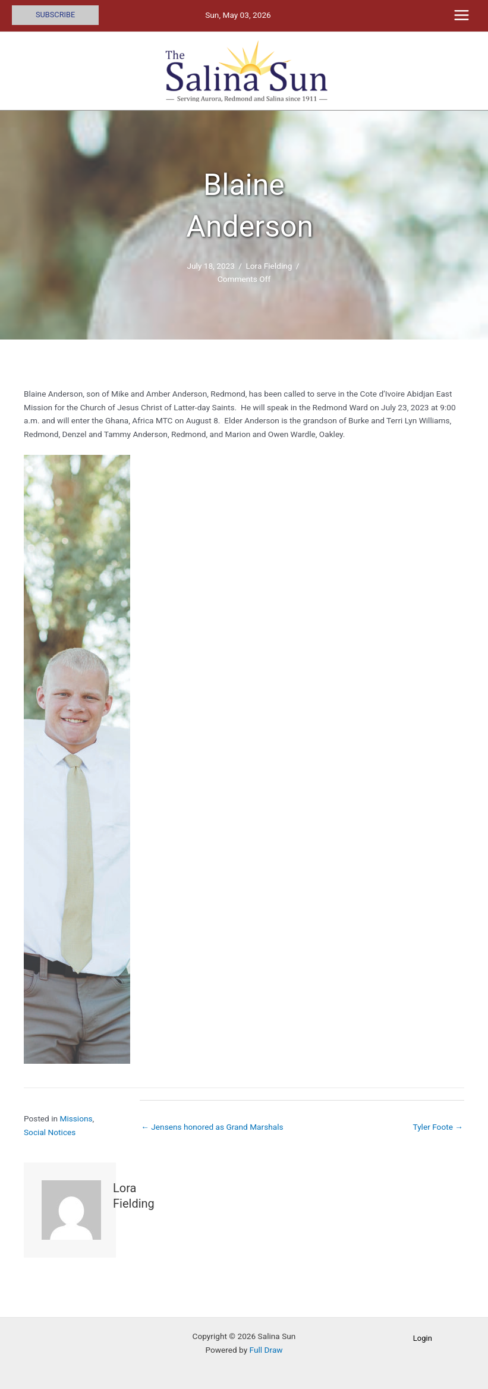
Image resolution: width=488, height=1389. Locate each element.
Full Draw (266, 1350)
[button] (55, 15)
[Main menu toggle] (462, 15)
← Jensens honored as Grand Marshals (212, 1127)
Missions (75, 1118)
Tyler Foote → (438, 1127)
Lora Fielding (268, 266)
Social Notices (49, 1132)
